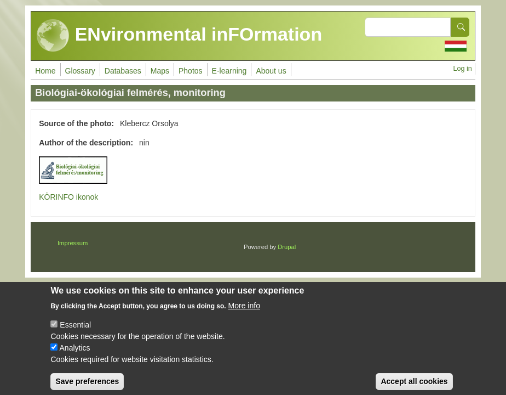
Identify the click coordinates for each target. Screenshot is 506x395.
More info (244, 312)
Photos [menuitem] (191, 70)
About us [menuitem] (271, 70)
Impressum (73, 243)
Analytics (75, 355)
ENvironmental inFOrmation (179, 35)
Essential (75, 332)
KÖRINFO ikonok (68, 197)
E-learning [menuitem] (229, 70)
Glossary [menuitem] (80, 70)
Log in (462, 68)
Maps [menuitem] (160, 70)
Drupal (287, 247)
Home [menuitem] (45, 70)
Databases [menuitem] (123, 70)
